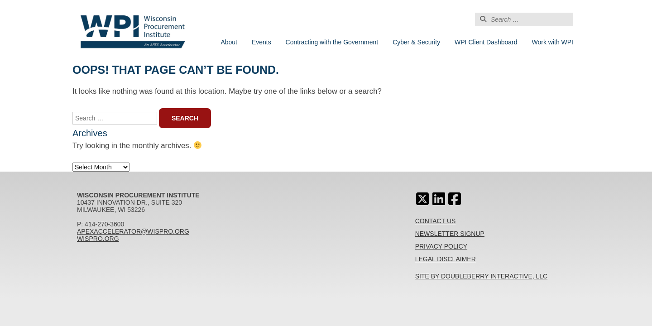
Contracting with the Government (332, 42)
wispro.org (98, 238)
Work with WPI (552, 42)
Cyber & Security (416, 42)
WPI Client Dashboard (486, 42)
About (229, 42)
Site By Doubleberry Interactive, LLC (481, 276)
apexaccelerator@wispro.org (133, 231)
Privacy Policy (441, 246)
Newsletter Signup (449, 233)
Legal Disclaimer (445, 259)
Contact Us (435, 221)
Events (261, 42)
